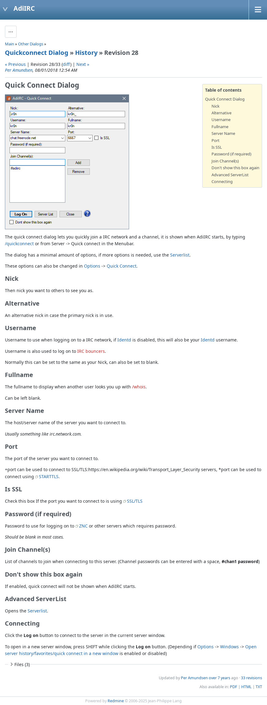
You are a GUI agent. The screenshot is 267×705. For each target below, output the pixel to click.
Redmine (116, 700)
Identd (124, 340)
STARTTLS (49, 476)
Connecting (222, 181)
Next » (82, 64)
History (86, 52)
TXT (259, 686)
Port (215, 140)
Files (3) (19, 664)
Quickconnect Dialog (36, 52)
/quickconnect (19, 243)
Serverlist (179, 255)
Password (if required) (231, 154)
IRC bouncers (91, 351)
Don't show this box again (235, 167)
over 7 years (219, 677)
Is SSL (217, 147)
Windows (229, 647)
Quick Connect (121, 266)
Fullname (220, 126)
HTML (246, 686)
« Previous (15, 64)
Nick (215, 106)
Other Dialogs (30, 44)
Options (92, 266)
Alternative (221, 113)
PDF (233, 686)
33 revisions (251, 677)
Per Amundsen (18, 70)
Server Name (223, 133)
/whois (139, 387)
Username (221, 119)
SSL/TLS (135, 501)
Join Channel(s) (225, 161)
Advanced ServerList (230, 174)
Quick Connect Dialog (225, 99)
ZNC (83, 526)
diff (66, 64)
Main (9, 44)
